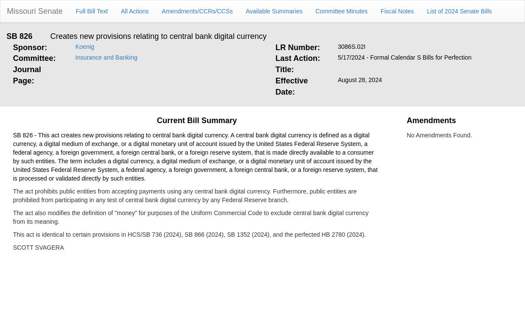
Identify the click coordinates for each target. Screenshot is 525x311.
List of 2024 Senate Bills (459, 11)
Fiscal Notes (397, 11)
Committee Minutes (342, 11)
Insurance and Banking (106, 57)
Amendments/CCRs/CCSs (197, 11)
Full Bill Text (92, 11)
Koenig (84, 46)
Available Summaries (274, 11)
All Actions (135, 11)
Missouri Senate (35, 11)
